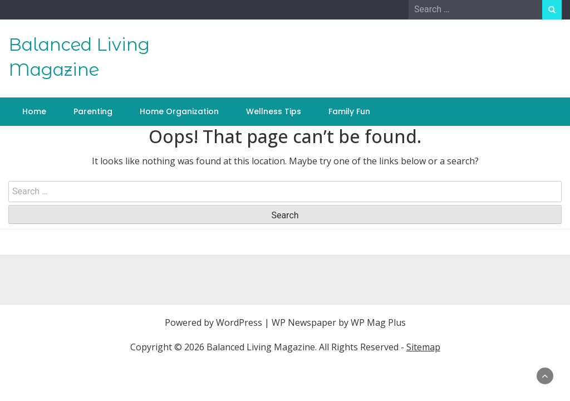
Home (34, 111)
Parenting (92, 111)
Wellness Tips (273, 111)
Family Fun (349, 111)
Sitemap (423, 347)
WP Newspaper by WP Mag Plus (339, 322)
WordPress (239, 322)
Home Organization (179, 111)
